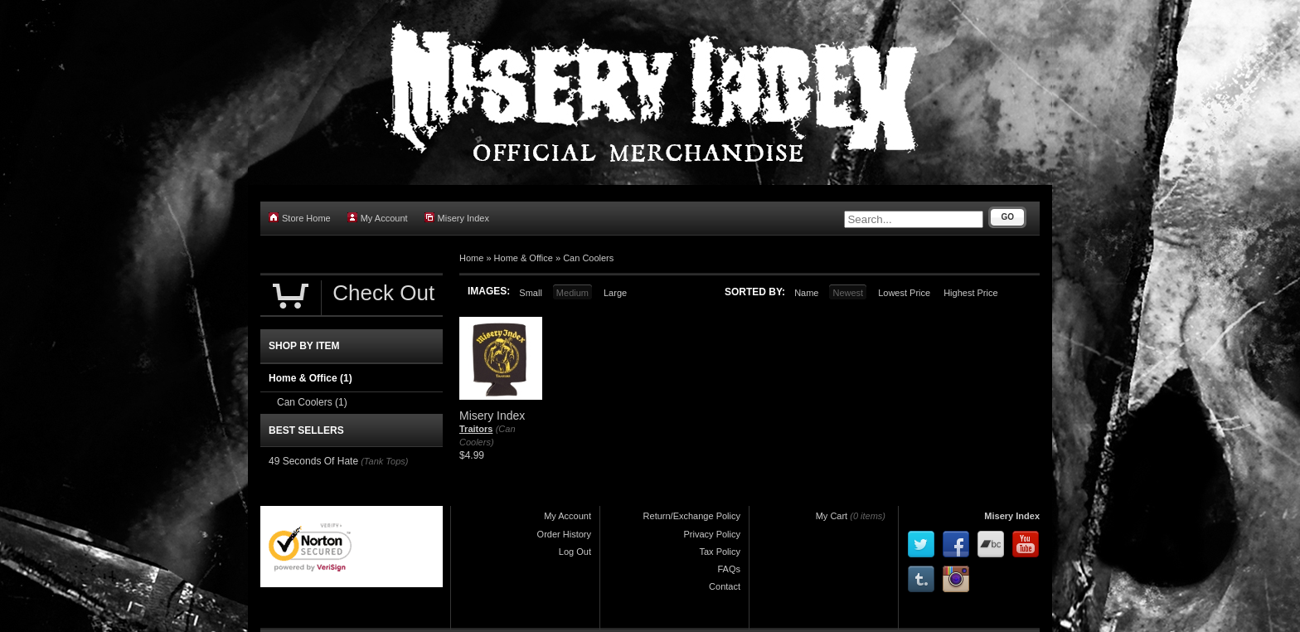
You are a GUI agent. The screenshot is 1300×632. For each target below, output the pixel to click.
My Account (377, 217)
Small (530, 293)
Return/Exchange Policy (691, 516)
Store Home (300, 217)
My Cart (832, 516)
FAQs (728, 569)
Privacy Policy (712, 534)
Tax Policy (719, 552)
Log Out (575, 552)
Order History (564, 534)
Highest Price (970, 293)
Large (615, 293)
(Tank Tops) (384, 461)
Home (471, 258)
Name (806, 293)
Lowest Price (904, 293)
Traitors (475, 429)
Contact (724, 586)
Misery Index (456, 217)
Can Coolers (588, 258)
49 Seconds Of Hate (313, 461)
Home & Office (523, 258)
